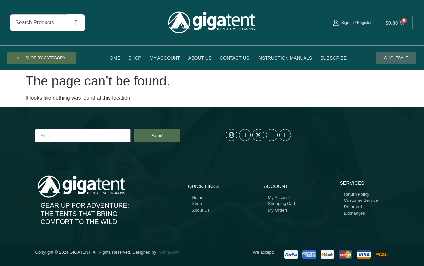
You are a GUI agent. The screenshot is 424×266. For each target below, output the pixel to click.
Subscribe (333, 58)
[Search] (76, 22)
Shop (134, 58)
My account (165, 58)
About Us (200, 58)
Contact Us (234, 58)
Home (113, 58)
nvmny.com (169, 252)
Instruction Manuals (284, 58)
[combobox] (38, 22)
